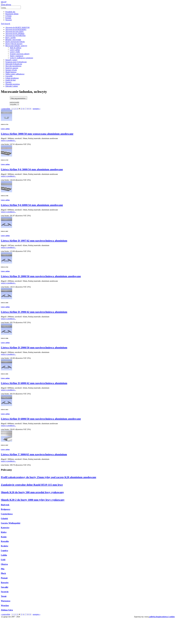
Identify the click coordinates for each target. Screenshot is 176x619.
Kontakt (8, 18)
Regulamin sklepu (11, 14)
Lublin (4, 555)
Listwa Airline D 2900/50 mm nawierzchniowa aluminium (34, 347)
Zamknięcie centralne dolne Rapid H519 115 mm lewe (32, 484)
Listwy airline (15, 50)
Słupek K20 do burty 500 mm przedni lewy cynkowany (32, 492)
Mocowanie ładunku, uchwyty (16, 46)
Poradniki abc (10, 12)
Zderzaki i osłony (11, 86)
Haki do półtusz (15, 48)
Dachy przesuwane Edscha (15, 42)
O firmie (8, 16)
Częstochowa (7, 514)
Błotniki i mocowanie (13, 40)
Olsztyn (4, 564)
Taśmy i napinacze (16, 56)
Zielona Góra (7, 610)
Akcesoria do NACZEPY (14, 31)
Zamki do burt (10, 80)
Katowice (5, 527)
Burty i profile (10, 38)
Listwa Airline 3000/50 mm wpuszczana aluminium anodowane (37, 133)
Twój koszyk (5, 24)
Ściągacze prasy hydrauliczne (16, 62)
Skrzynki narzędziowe (13, 66)
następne (36, 109)
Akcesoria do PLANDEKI (14, 34)
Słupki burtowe (10, 72)
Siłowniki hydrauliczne (13, 64)
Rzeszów (5, 582)
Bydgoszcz (5, 509)
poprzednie (5, 109)
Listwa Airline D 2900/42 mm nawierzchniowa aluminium (34, 311)
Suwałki (4, 587)
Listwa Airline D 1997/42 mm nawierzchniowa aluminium (34, 240)
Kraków (4, 546)
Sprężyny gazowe (11, 68)
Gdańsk (4, 518)
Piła (2, 569)
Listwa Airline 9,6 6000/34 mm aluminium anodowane (32, 205)
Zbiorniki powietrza (12, 84)
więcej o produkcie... (8, 140)
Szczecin (5, 591)
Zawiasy (8, 82)
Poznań (4, 578)
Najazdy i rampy (11, 60)
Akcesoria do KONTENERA (15, 29)
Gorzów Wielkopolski (10, 523)
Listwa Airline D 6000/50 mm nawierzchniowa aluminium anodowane (41, 418)
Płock (3, 573)
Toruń (3, 596)
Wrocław (5, 605)
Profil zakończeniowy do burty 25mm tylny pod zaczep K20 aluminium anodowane (48, 477)
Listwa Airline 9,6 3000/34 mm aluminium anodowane (32, 169)
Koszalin (5, 541)
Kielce (4, 532)
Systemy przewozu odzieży (20, 54)
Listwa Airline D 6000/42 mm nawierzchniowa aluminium (34, 383)
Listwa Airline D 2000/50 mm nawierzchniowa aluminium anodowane (41, 276)
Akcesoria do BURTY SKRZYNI (17, 27)
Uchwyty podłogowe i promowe (21, 58)
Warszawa (5, 601)
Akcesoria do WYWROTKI (15, 36)
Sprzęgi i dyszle (11, 70)
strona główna (6, 5)
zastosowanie (14, 102)
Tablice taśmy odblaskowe (14, 74)
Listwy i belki (15, 52)
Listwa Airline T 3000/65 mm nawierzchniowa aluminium (34, 454)
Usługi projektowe (12, 78)
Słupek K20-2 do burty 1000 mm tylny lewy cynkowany (33, 499)
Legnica (4, 550)
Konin (4, 537)
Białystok (5, 505)
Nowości (8, 20)
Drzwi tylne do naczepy (13, 44)
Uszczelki (8, 76)
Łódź (3, 559)
